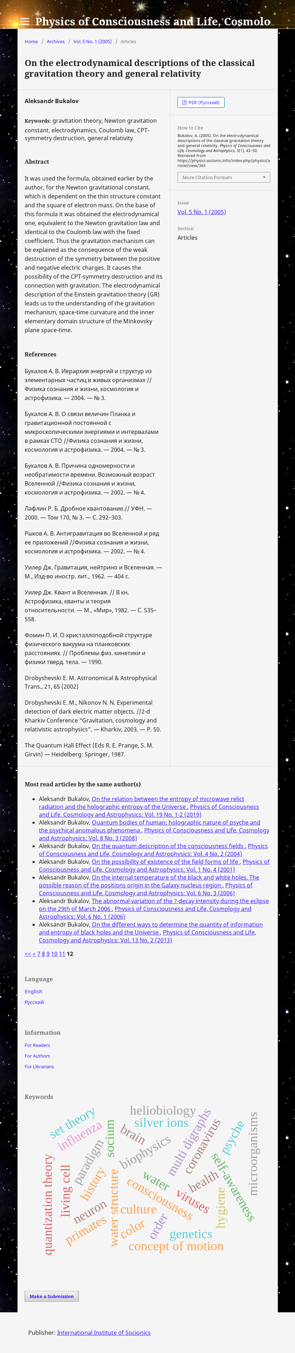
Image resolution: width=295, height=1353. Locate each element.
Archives (56, 41)
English (33, 991)
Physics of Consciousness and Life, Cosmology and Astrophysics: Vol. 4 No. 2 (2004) (153, 850)
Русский (34, 1002)
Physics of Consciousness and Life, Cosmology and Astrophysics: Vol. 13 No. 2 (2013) (147, 936)
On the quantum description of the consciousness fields (168, 846)
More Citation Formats (207, 177)
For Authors (37, 1056)
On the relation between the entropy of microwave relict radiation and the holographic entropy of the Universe (141, 803)
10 (54, 954)
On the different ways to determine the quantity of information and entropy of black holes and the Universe (151, 928)
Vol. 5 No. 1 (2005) (93, 41)
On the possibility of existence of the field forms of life (166, 862)
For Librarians (39, 1066)
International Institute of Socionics (104, 1333)
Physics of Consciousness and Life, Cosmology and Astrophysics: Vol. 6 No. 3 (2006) (145, 889)
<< (28, 954)
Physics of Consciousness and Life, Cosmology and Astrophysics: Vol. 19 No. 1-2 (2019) (149, 811)
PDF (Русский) (204, 102)
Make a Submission (52, 1296)
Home (31, 41)
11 (62, 954)
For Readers (37, 1045)
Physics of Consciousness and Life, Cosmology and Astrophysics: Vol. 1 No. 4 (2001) (154, 865)
